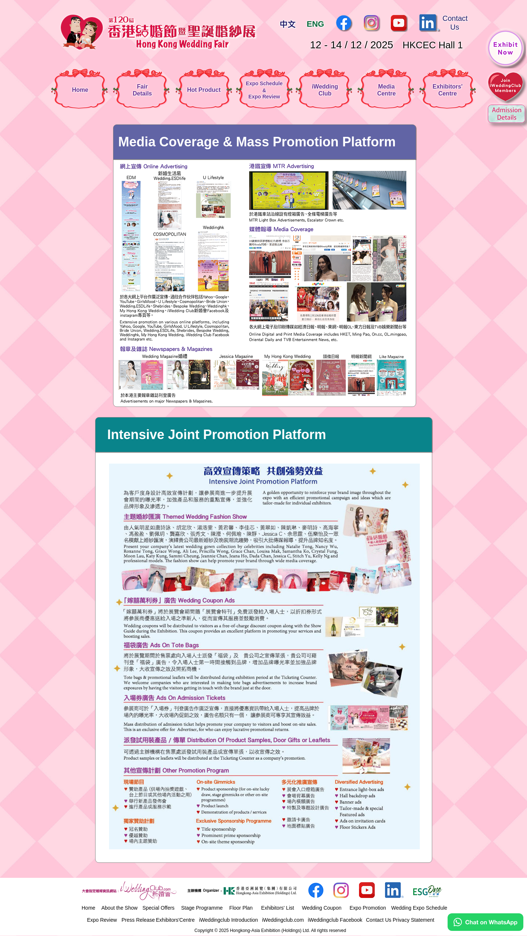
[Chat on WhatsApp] (485, 929)
